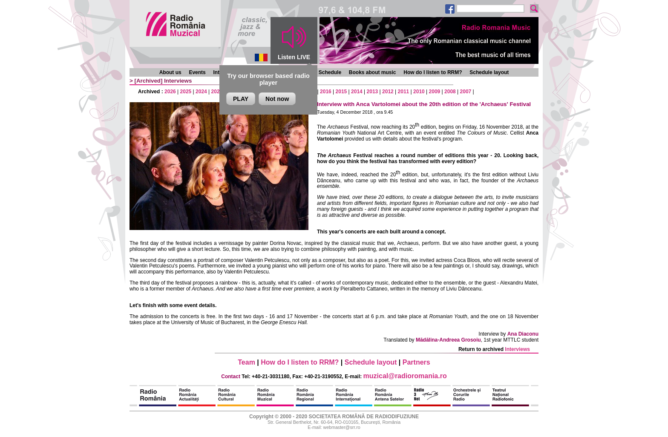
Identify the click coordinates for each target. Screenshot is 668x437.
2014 (357, 92)
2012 (388, 92)
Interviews (178, 81)
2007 (466, 92)
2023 (217, 92)
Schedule (330, 72)
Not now (277, 98)
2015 (341, 92)
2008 (450, 92)
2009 (435, 92)
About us (170, 72)
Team (246, 362)
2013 (372, 92)
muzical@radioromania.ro (405, 376)
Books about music (372, 72)
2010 (419, 92)
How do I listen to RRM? (432, 72)
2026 (170, 92)
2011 (403, 92)
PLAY (240, 98)
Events (197, 72)
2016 (325, 92)
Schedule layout (489, 72)
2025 (186, 92)
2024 (201, 92)
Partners (416, 362)
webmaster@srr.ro (341, 427)
